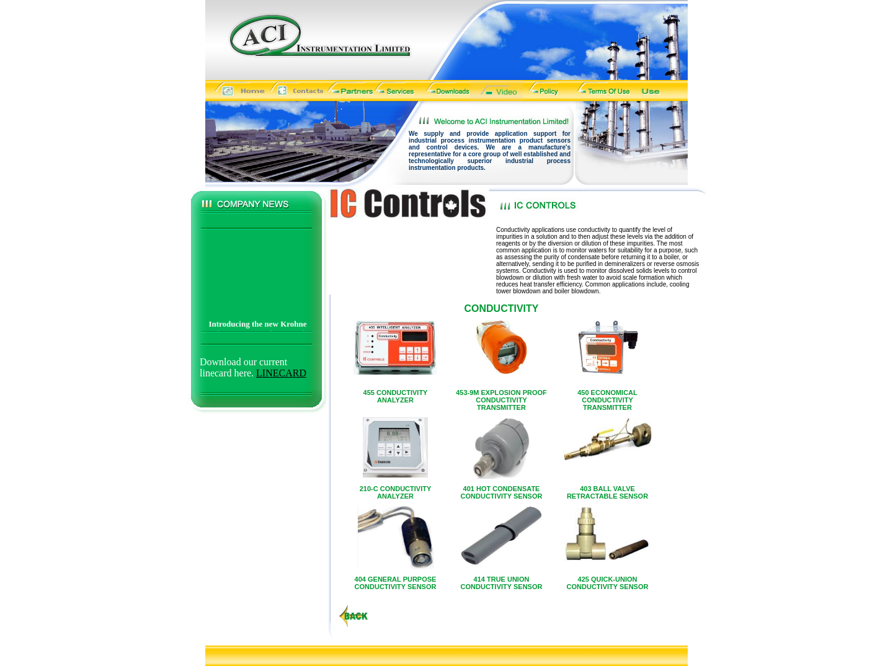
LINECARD (281, 373)
